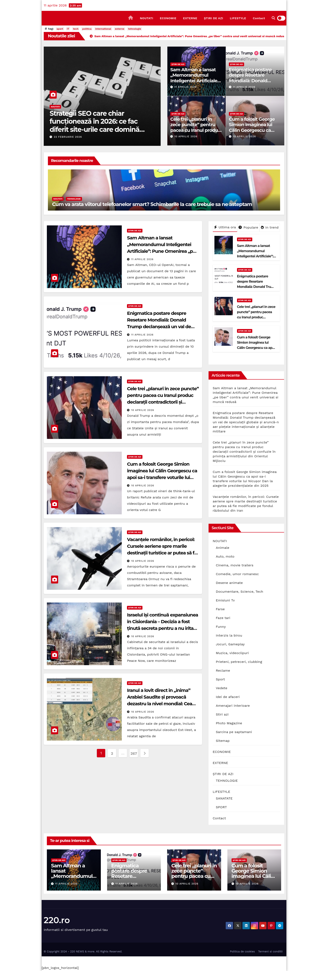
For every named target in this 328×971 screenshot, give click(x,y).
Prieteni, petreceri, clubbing (239, 662)
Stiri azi (222, 714)
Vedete (221, 688)
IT (68, 28)
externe (119, 28)
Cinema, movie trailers (235, 565)
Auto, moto (225, 556)
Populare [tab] (248, 227)
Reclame (223, 670)
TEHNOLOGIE (74, 199)
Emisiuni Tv (225, 600)
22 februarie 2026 (68, 136)
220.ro (57, 920)
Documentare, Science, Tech (239, 592)
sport (60, 28)
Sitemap (223, 741)
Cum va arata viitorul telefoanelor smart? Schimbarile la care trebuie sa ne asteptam (152, 204)
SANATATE (224, 798)
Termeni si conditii (270, 951)
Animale (222, 548)
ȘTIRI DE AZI (213, 18)
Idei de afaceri (228, 697)
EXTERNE (190, 18)
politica (86, 28)
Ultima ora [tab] (225, 227)
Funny (221, 627)
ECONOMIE (168, 18)
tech (75, 28)
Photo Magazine (229, 723)
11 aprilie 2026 (185, 86)
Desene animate (229, 583)
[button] (273, 18)
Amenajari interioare (233, 706)
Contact (259, 18)
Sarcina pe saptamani (234, 732)
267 (134, 753)
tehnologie (134, 28)
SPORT (221, 807)
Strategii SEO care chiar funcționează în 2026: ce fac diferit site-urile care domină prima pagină (94, 125)
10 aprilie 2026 (185, 136)
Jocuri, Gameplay (230, 644)
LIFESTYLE (238, 18)
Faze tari (223, 618)
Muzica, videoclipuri (232, 653)
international (103, 28)
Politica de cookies (242, 951)
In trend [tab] (270, 227)
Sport (220, 679)
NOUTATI (146, 18)
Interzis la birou (229, 635)
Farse (220, 609)
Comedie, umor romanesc (237, 574)
